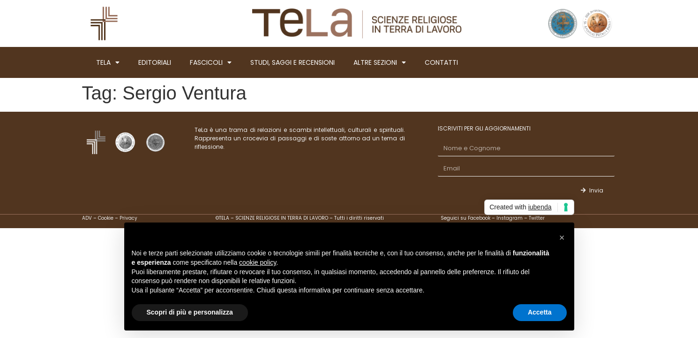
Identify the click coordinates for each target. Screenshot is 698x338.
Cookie (105, 218)
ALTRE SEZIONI (379, 62)
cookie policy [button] (257, 262)
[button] (562, 237)
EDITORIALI (154, 62)
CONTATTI (441, 62)
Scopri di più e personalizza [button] (190, 312)
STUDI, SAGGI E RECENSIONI (292, 62)
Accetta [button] (540, 312)
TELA (108, 62)
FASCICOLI (211, 62)
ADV (87, 218)
